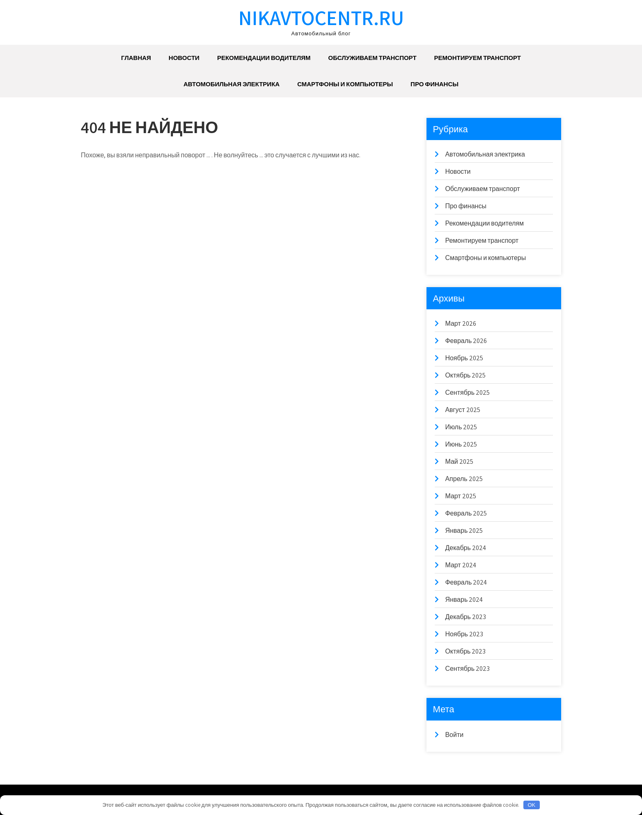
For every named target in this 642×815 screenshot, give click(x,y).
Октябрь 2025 (465, 375)
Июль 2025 (461, 427)
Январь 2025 (464, 530)
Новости (184, 58)
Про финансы (434, 84)
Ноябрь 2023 (464, 634)
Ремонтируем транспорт (477, 58)
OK (531, 805)
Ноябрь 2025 (464, 358)
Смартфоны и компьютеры (345, 84)
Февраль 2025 (466, 513)
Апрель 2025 (463, 478)
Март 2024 (460, 565)
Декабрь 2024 (465, 547)
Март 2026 (460, 323)
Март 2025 (460, 496)
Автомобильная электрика (231, 84)
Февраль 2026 (466, 340)
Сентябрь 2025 (467, 392)
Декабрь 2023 (465, 616)
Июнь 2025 (461, 444)
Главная (136, 58)
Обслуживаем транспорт (372, 58)
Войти (454, 734)
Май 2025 (459, 461)
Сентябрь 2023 (467, 668)
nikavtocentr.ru (321, 17)
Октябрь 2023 (465, 651)
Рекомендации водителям (264, 58)
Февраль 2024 (466, 582)
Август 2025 (462, 409)
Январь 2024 (464, 599)
